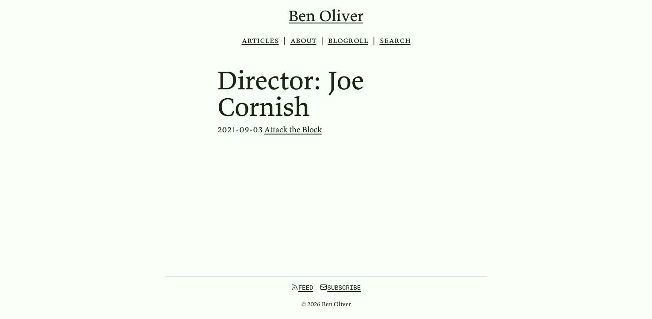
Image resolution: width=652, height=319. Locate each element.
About (303, 40)
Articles (260, 40)
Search (395, 40)
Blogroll (348, 40)
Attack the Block (293, 129)
